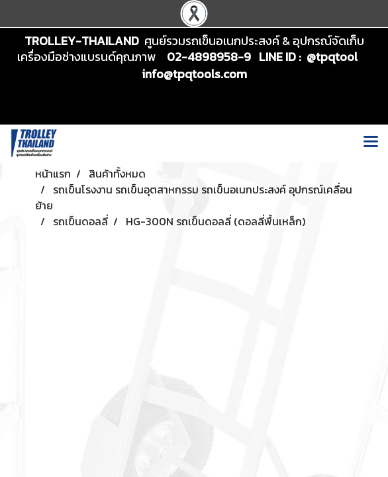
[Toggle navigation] (370, 143)
